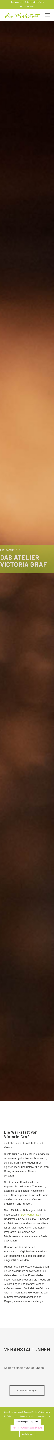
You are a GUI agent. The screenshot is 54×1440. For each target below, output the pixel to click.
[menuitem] (16, 2)
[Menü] (46, 15)
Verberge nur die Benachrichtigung (27, 1428)
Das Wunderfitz (30, 1214)
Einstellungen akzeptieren (27, 1422)
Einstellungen (27, 1434)
